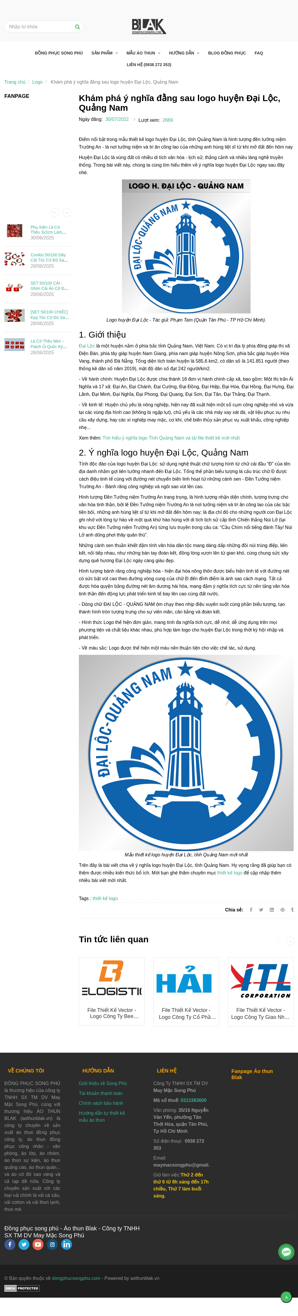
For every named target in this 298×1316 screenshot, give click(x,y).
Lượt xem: (149, 120)
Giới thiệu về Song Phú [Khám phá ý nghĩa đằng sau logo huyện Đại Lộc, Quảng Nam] (103, 1083)
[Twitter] (261, 909)
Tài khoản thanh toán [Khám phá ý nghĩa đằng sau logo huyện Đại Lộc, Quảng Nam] (101, 1093)
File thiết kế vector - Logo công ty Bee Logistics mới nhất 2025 (112, 1016)
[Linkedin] (272, 909)
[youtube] (38, 1244)
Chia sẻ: (234, 909)
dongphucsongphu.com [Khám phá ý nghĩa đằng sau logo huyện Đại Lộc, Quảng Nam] (76, 1278)
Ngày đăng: (91, 119)
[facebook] (9, 1244)
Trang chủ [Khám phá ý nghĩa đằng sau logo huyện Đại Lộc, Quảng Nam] (15, 82)
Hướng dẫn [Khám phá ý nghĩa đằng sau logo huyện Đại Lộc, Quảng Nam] (182, 53)
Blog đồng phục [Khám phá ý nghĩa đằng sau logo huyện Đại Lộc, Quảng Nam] (227, 53)
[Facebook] (251, 909)
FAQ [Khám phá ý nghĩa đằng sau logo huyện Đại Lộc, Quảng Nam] (259, 53)
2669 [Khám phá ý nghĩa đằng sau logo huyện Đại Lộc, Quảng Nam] (168, 120)
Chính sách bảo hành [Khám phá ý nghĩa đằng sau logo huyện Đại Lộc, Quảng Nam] (101, 1103)
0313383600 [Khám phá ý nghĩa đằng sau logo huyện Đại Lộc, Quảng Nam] (194, 1100)
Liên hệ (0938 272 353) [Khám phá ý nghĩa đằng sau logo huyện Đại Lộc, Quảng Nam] (149, 64)
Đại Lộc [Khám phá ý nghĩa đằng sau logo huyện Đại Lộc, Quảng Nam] (87, 345)
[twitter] (23, 1244)
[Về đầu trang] (286, 1297)
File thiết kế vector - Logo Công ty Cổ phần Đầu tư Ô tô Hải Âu (186, 1017)
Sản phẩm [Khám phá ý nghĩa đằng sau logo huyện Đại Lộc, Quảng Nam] (102, 53)
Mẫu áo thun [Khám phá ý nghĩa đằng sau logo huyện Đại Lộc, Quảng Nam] (141, 53)
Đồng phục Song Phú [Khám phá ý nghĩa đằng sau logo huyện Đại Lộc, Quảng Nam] (59, 53)
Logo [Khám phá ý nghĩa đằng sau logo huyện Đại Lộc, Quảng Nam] (37, 82)
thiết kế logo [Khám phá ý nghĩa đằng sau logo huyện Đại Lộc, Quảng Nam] (229, 872)
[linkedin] (66, 1244)
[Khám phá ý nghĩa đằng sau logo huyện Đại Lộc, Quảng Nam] (283, 909)
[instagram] (52, 1244)
